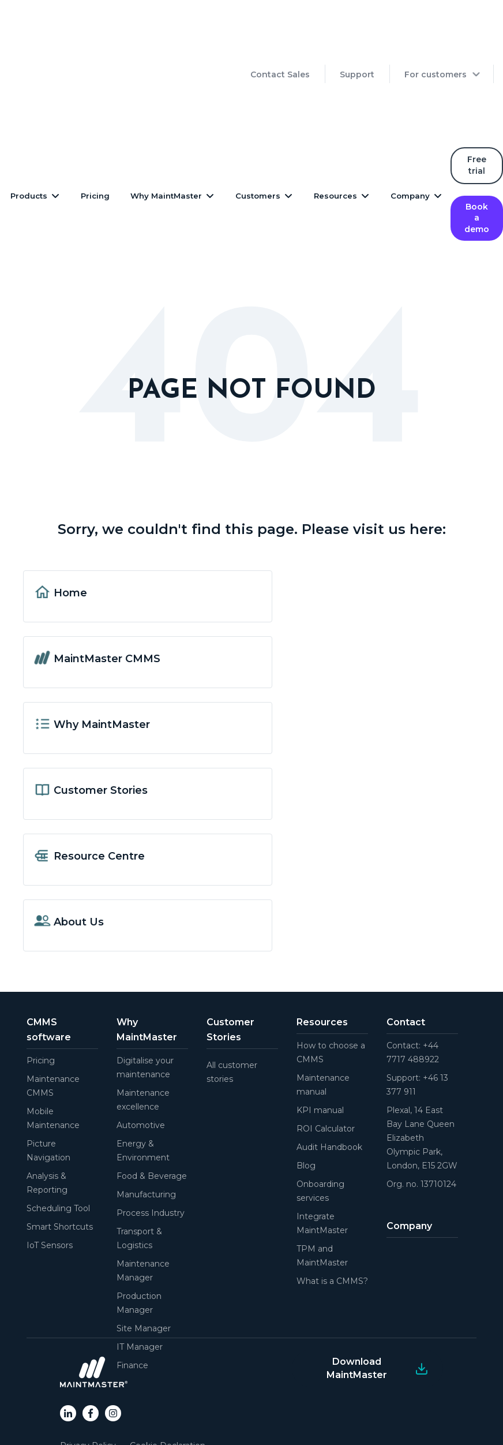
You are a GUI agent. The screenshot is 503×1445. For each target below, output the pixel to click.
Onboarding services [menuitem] (320, 1128)
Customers (257, 132)
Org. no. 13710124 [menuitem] (421, 1121)
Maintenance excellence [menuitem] (143, 1037)
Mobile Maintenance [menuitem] (53, 1055)
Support (357, 43)
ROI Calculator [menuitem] (325, 1066)
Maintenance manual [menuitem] (323, 1022)
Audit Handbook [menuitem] (329, 1084)
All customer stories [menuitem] (232, 1009)
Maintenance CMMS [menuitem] (53, 1023)
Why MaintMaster (166, 132)
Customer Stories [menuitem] (230, 967)
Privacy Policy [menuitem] (88, 1382)
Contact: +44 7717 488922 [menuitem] (412, 989)
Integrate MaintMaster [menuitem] (322, 1160)
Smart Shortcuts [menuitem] (60, 1164)
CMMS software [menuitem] (49, 967)
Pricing (95, 132)
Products (28, 132)
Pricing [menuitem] (41, 997)
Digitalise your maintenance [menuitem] (145, 1004)
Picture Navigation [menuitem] (48, 1088)
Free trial (476, 102)
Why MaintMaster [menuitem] (147, 967)
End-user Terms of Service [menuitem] (113, 1396)
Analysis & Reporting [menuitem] (47, 1120)
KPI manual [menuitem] (320, 1047)
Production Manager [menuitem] (139, 1240)
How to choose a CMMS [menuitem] (330, 989)
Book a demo (476, 155)
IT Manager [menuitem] (140, 1284)
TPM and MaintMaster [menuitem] (322, 1193)
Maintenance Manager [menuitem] (143, 1208)
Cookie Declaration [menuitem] (167, 1382)
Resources (335, 132)
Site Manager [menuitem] (144, 1265)
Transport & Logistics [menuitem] (139, 1175)
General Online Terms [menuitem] (103, 1410)
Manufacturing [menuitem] (146, 1131)
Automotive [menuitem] (141, 1062)
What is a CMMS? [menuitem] (332, 1218)
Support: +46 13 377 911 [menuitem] (417, 1022)
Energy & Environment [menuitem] (143, 1088)
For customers (435, 43)
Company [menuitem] (409, 1163)
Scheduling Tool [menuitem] (58, 1145)
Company (410, 132)
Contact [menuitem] (405, 959)
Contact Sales (280, 43)
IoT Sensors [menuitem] (50, 1182)
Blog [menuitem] (306, 1102)
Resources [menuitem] (322, 959)
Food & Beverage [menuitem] (152, 1113)
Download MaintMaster (356, 1305)
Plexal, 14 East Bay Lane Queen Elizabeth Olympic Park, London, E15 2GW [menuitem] (421, 1075)
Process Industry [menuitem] (151, 1150)
